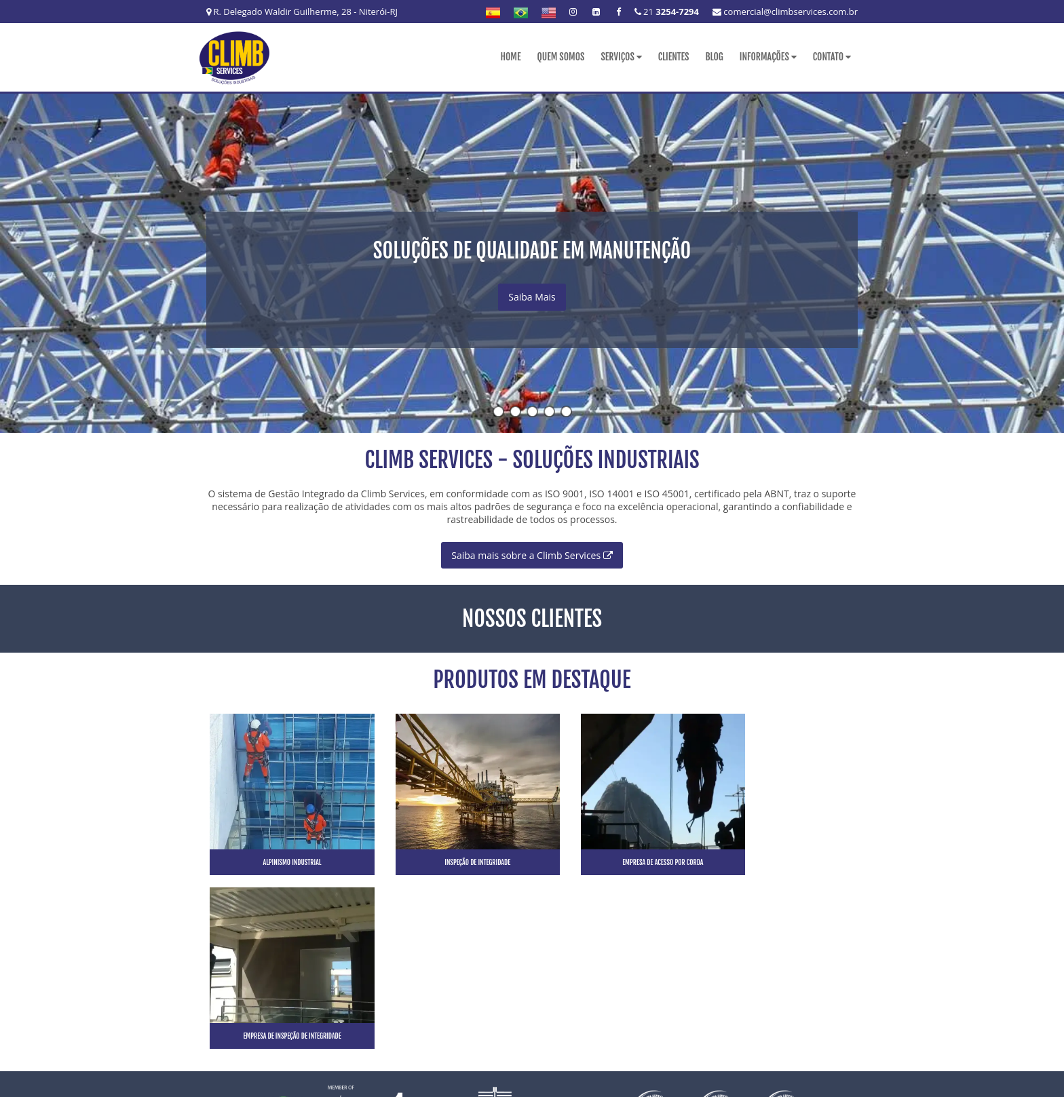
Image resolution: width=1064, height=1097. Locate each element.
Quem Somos (560, 56)
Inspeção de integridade (449, 862)
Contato (832, 56)
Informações (768, 56)
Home (510, 56)
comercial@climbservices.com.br (785, 11)
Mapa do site (831, 999)
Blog (714, 56)
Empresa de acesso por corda (615, 862)
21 (666, 11)
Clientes (673, 56)
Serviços (621, 56)
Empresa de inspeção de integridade (781, 862)
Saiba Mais (532, 296)
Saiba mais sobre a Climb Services (532, 554)
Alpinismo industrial (283, 862)
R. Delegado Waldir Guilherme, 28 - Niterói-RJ (302, 11)
